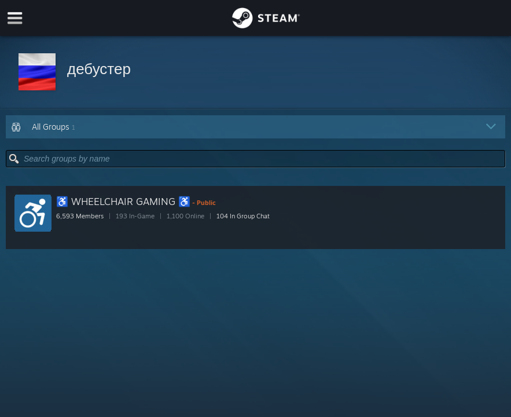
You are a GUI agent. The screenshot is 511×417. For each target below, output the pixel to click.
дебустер (99, 68)
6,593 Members (80, 216)
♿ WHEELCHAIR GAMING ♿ (123, 201)
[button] (255, 72)
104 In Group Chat (243, 216)
